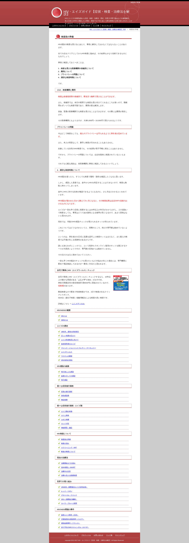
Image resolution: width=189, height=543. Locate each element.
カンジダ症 (65, 423)
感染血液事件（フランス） (70, 523)
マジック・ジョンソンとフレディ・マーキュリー (78, 348)
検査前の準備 (66, 439)
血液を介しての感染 (68, 376)
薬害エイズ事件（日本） (70, 515)
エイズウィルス (66, 352)
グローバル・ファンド (69, 495)
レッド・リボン (66, 491)
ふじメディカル (78, 304)
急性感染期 (65, 395)
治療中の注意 (66, 471)
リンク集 (96, 25)
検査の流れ (65, 443)
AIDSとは (64, 320)
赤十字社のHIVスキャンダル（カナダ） (75, 527)
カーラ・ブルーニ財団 (69, 503)
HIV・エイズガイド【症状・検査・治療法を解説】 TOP (108, 29)
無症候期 (64, 400)
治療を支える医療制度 (69, 475)
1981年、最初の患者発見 (70, 332)
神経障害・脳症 (66, 428)
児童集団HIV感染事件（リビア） (72, 519)
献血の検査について (68, 451)
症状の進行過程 (66, 391)
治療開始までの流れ (68, 463)
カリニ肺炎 (65, 415)
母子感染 (64, 380)
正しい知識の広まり (68, 336)
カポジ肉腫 (65, 419)
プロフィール (73, 25)
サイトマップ (106, 25)
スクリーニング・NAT (69, 447)
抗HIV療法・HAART (68, 467)
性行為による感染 (67, 372)
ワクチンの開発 (66, 356)
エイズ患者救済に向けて (70, 340)
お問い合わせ (85, 25)
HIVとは (64, 316)
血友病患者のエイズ (68, 344)
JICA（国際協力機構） (69, 499)
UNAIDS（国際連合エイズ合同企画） (74, 487)
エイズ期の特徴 (66, 411)
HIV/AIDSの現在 (67, 360)
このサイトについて (59, 25)
